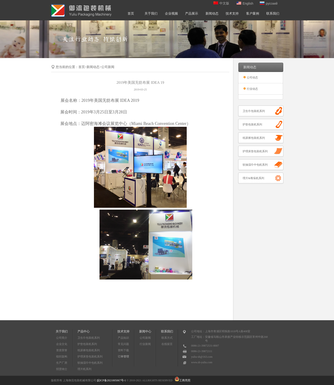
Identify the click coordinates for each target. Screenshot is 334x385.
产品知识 (123, 337)
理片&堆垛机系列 (253, 178)
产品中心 (83, 331)
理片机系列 (84, 369)
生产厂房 (61, 362)
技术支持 (232, 13)
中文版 (221, 3)
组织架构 (61, 356)
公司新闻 (145, 337)
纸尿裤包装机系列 (254, 138)
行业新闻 (145, 344)
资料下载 (123, 350)
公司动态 (252, 77)
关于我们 (151, 13)
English (245, 3)
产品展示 (191, 13)
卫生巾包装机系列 (254, 111)
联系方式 (167, 337)
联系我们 (272, 13)
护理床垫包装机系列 (255, 151)
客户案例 (252, 13)
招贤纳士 (61, 369)
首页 (131, 13)
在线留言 (167, 344)
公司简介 (61, 337)
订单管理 (123, 356)
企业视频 (171, 13)
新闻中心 (145, 331)
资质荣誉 (61, 350)
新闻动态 (212, 13)
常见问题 (123, 344)
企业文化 (61, 344)
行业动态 (252, 88)
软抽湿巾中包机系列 (255, 164)
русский (268, 3)
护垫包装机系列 (252, 124)
